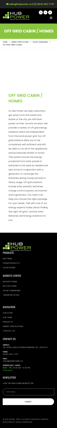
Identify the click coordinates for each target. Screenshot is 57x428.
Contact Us (9, 331)
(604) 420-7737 (44, 4)
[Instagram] (50, 12)
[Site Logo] (16, 16)
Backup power (10, 281)
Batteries (7, 258)
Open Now (8, 370)
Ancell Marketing (24, 422)
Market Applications (13, 326)
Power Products (11, 263)
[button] (51, 18)
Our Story (8, 313)
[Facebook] (41, 12)
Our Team (7, 317)
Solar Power (9, 267)
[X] (45, 12)
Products (8, 322)
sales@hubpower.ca (19, 4)
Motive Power (10, 286)
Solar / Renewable (11, 290)
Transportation (11, 295)
